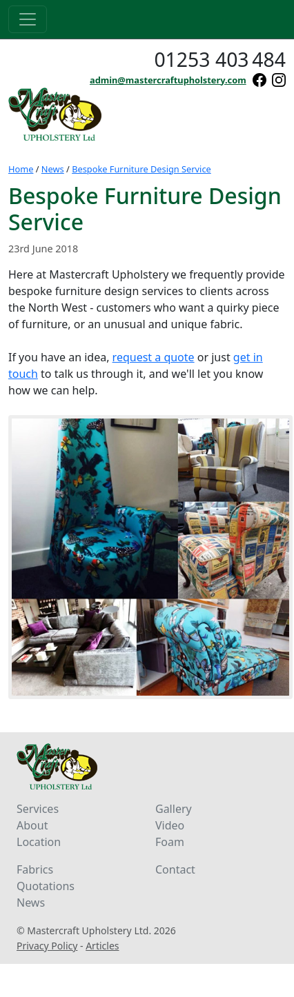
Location (39, 841)
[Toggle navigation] (27, 19)
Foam (169, 841)
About (32, 825)
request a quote (153, 357)
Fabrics (35, 869)
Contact (175, 869)
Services (38, 808)
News (52, 169)
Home (20, 169)
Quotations (46, 886)
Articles (102, 945)
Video (169, 825)
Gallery (173, 808)
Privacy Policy (47, 945)
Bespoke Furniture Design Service (141, 169)
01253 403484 (220, 59)
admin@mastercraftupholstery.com (168, 80)
